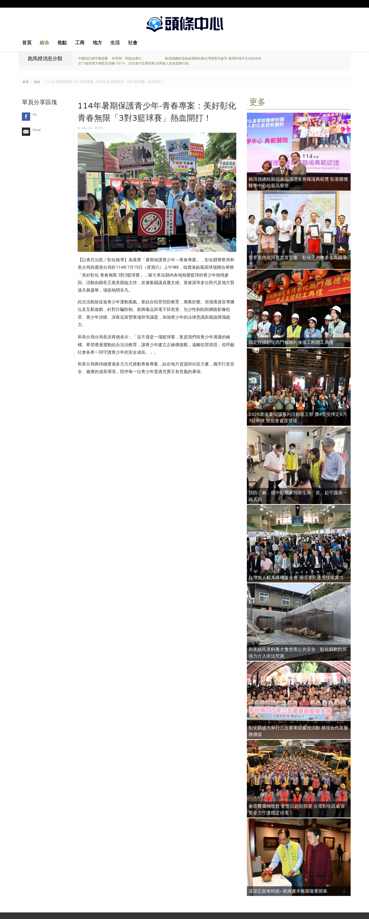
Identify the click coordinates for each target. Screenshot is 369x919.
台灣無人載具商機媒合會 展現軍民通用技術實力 (299, 577)
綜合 (44, 42)
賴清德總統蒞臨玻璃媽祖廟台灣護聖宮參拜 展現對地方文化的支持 (213, 58)
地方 (97, 42)
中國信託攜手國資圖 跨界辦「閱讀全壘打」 (111, 58)
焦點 (62, 42)
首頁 (27, 42)
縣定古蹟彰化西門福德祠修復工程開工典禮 (293, 342)
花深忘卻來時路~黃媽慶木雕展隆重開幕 (290, 891)
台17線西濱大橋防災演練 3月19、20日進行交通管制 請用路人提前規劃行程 (133, 63)
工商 (79, 42)
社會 (132, 42)
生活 (115, 42)
